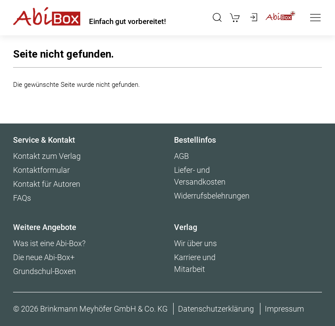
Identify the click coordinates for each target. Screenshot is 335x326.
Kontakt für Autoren (46, 184)
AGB (181, 156)
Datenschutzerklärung (216, 308)
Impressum (284, 308)
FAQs (22, 197)
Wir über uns (195, 243)
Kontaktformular (41, 170)
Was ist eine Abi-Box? (49, 243)
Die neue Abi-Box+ (44, 257)
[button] (217, 17)
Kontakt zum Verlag (47, 156)
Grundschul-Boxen (44, 271)
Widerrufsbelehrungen (212, 195)
